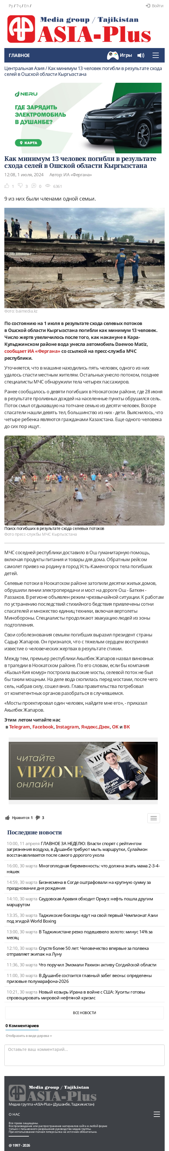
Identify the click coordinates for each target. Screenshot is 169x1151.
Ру (11, 5)
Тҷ (18, 5)
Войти (154, 5)
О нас (14, 1114)
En (26, 5)
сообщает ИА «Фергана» (32, 351)
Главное (19, 55)
